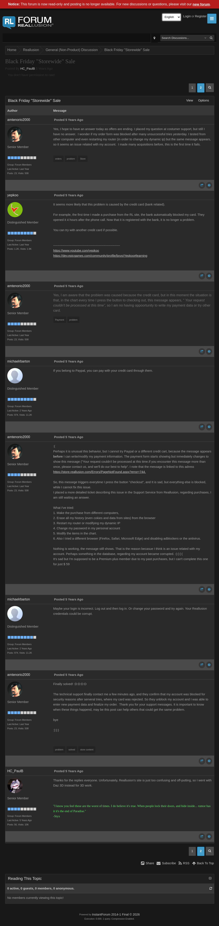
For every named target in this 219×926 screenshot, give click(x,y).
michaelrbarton (18, 361)
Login (187, 16)
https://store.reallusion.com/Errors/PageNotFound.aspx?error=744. (99, 472)
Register (201, 16)
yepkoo (12, 195)
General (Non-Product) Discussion (72, 50)
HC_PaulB (27, 68)
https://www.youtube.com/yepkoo (76, 250)
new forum (201, 4)
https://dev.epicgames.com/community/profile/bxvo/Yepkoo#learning (100, 255)
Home (11, 50)
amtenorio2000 (18, 120)
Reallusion (31, 50)
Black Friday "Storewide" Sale (126, 50)
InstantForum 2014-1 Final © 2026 (116, 914)
